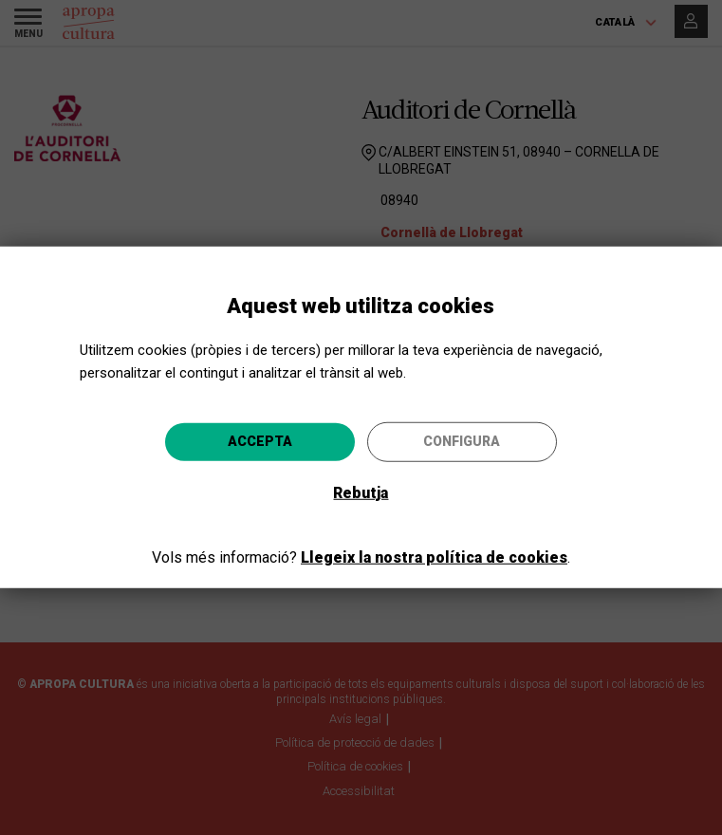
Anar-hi (513, 520)
